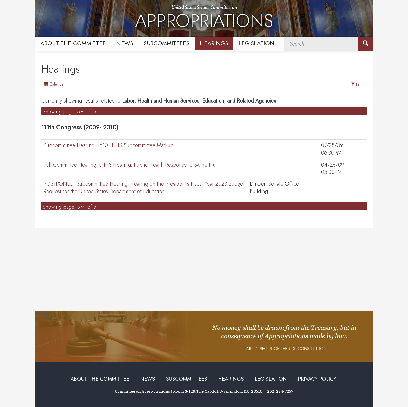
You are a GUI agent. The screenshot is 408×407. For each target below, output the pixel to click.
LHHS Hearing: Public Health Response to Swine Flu (129, 165)
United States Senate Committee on (204, 19)
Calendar (54, 84)
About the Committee (73, 43)
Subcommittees (166, 43)
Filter (357, 84)
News (124, 43)
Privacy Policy (317, 379)
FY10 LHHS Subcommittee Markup (108, 145)
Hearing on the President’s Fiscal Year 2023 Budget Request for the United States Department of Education (143, 187)
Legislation (257, 43)
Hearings (214, 43)
